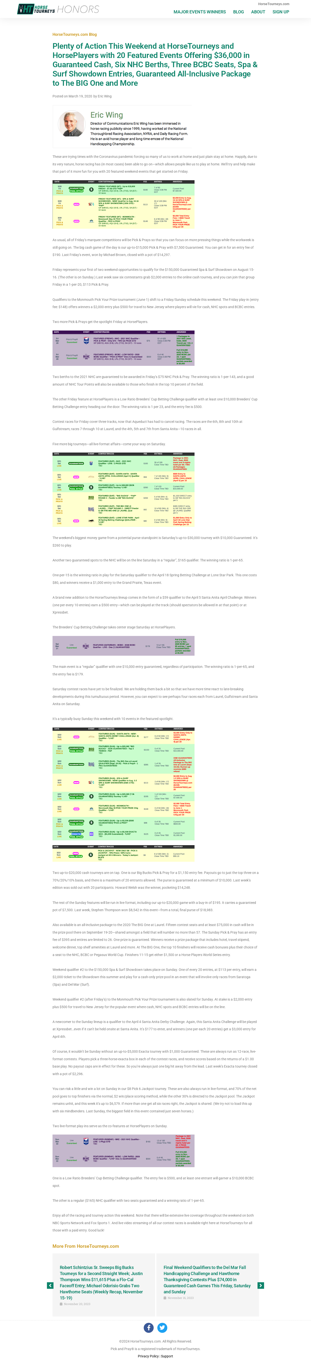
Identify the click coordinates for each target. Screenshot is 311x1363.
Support (167, 1357)
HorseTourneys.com (273, 4)
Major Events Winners (200, 11)
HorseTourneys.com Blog (75, 34)
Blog (238, 11)
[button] (50, 1285)
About (258, 11)
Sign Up (281, 11)
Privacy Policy (148, 1357)
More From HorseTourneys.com (86, 1246)
